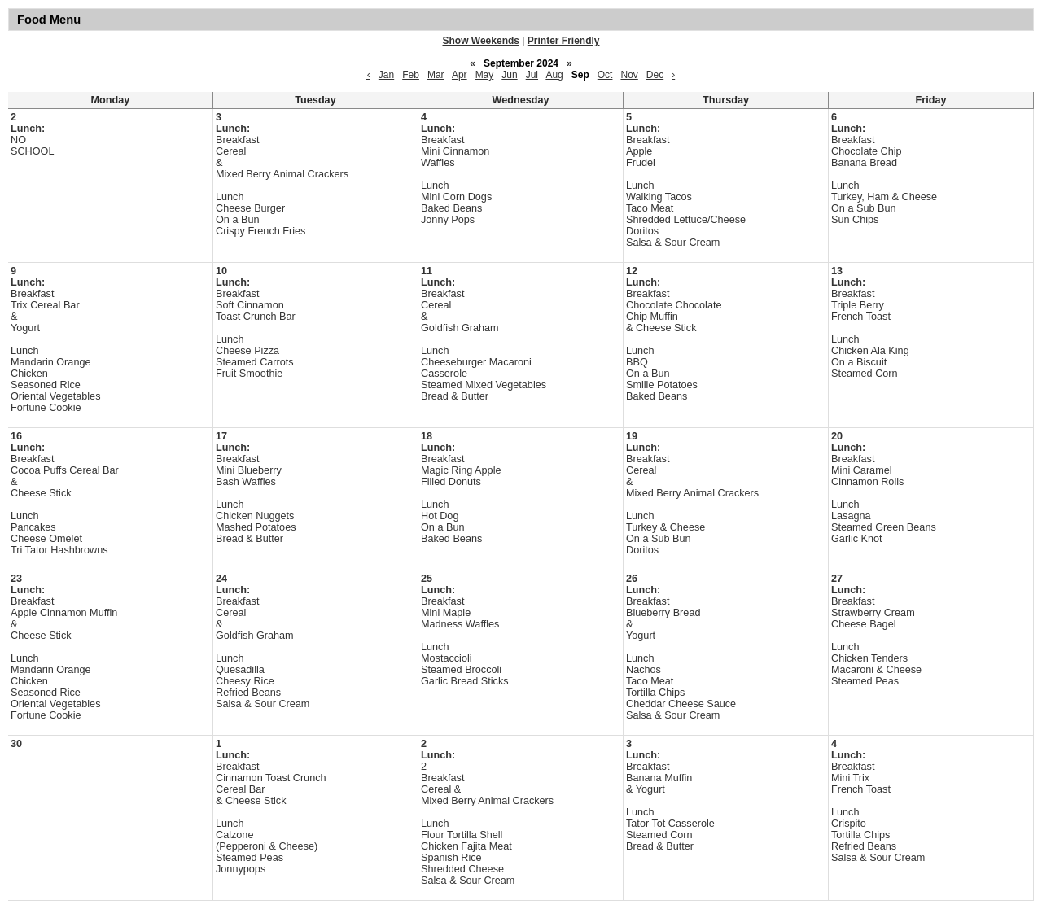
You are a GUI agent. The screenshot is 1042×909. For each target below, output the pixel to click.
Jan (386, 75)
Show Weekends (481, 40)
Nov (628, 75)
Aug (554, 75)
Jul (532, 75)
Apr (459, 75)
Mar (435, 75)
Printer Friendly (564, 40)
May (484, 75)
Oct (605, 75)
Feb (410, 75)
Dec (654, 75)
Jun (509, 75)
